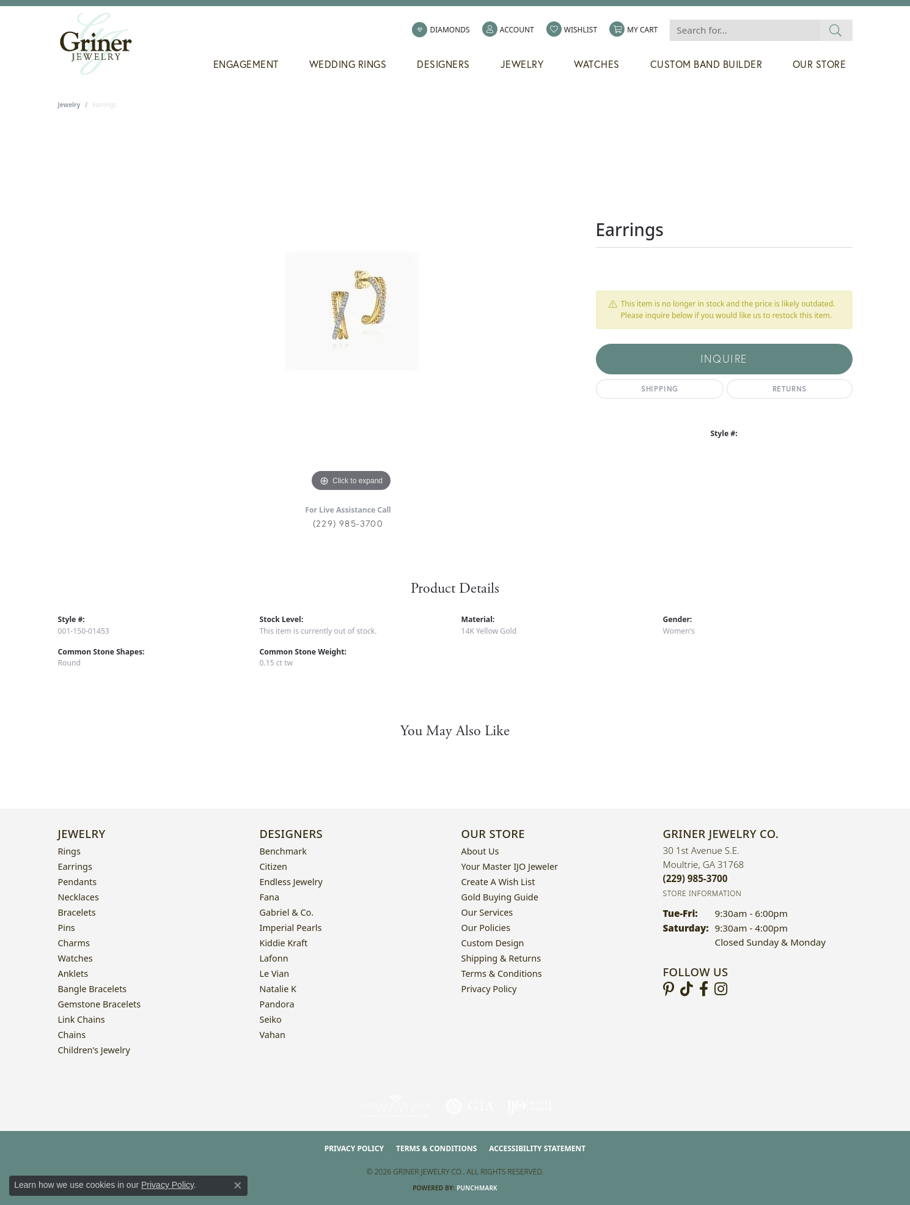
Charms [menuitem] (74, 943)
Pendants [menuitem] (77, 882)
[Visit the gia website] (470, 1106)
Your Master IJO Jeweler (509, 866)
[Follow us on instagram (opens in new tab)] (720, 989)
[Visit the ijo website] (529, 1106)
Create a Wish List (498, 882)
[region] (351, 311)
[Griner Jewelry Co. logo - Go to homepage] (102, 44)
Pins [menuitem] (66, 927)
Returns (789, 388)
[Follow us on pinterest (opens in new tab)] (668, 989)
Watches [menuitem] (75, 958)
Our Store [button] (819, 64)
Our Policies (485, 927)
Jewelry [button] (522, 64)
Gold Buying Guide (499, 897)
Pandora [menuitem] (277, 1004)
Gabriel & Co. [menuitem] (287, 912)
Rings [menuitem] (69, 851)
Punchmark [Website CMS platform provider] (477, 1188)
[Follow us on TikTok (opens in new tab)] (686, 989)
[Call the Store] (695, 878)
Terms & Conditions (501, 973)
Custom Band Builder (706, 64)
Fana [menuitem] (270, 897)
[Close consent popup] (237, 1185)
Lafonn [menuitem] (274, 958)
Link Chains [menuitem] (81, 1019)
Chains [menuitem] (72, 1034)
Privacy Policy (489, 989)
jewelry (69, 104)
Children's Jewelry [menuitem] (94, 1050)
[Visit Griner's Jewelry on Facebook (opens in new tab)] (703, 989)
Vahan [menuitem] (272, 1034)
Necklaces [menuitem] (78, 897)
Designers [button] (443, 64)
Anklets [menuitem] (73, 973)
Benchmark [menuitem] (283, 851)
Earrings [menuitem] (75, 866)
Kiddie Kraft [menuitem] (284, 943)
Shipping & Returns (501, 958)
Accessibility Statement (537, 1148)
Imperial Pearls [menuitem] (291, 927)
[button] (508, 30)
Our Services (487, 912)
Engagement (246, 64)
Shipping (659, 388)
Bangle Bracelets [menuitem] (92, 989)
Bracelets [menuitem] (77, 912)
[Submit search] (836, 30)
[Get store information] (702, 893)
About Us (480, 851)
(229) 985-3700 (348, 523)
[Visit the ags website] (395, 1106)
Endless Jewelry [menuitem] (291, 882)
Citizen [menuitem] (274, 866)
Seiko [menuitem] (271, 1019)
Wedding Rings (348, 64)
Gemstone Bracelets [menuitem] (99, 1004)
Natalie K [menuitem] (278, 989)
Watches (597, 64)
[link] (440, 30)
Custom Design (492, 943)
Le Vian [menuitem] (275, 973)
